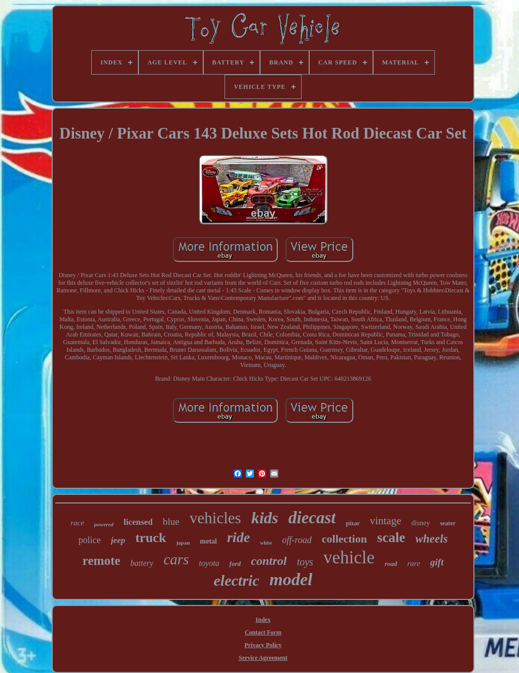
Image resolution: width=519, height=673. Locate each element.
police (90, 540)
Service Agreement (263, 657)
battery (141, 563)
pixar (352, 523)
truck (150, 537)
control (269, 560)
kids (264, 518)
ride (238, 537)
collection (344, 538)
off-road (296, 540)
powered (104, 524)
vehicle (349, 557)
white (266, 543)
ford (235, 563)
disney (421, 523)
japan (183, 543)
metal (208, 541)
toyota (209, 563)
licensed (138, 522)
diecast (312, 518)
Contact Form (263, 632)
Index (262, 619)
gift (436, 562)
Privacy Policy (263, 645)
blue (171, 521)
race (77, 523)
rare (413, 563)
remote (102, 560)
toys (305, 561)
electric (237, 580)
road (391, 563)
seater (448, 523)
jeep (118, 540)
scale (391, 537)
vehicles (215, 518)
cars (176, 559)
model (290, 579)
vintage (385, 521)
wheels (431, 538)
